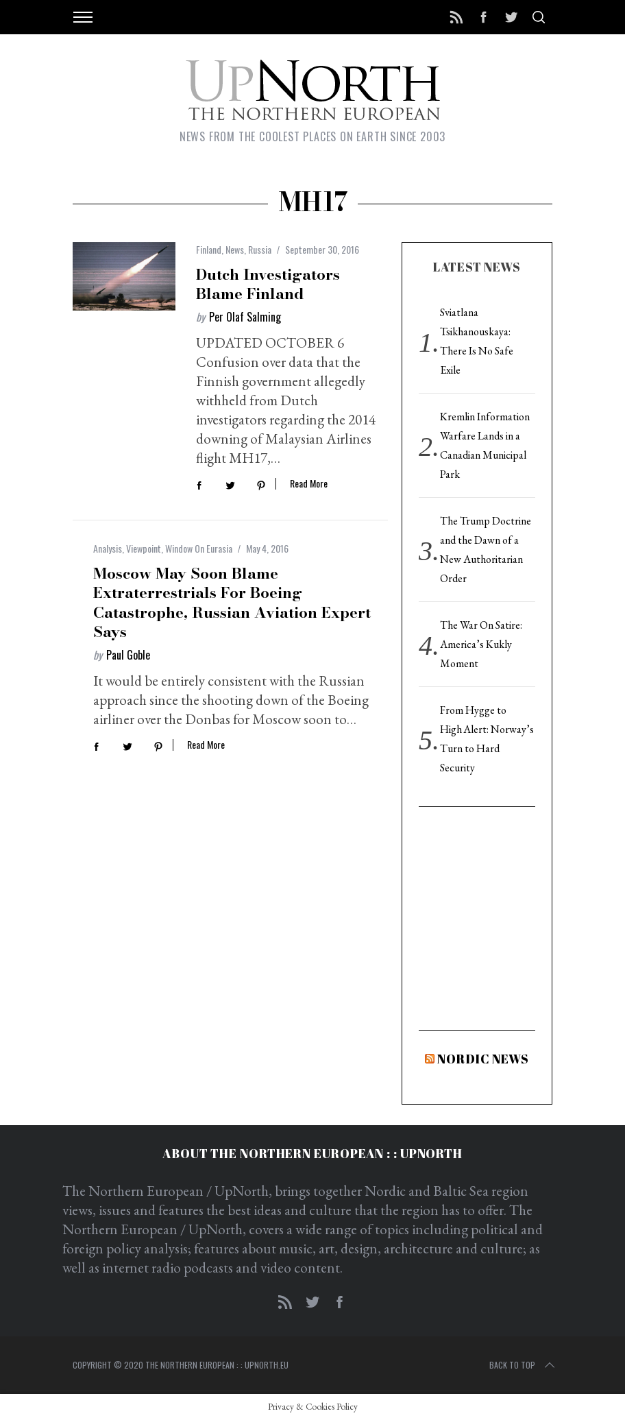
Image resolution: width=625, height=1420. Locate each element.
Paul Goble (128, 655)
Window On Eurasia (198, 548)
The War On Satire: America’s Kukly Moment (481, 644)
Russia (259, 249)
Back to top (523, 1365)
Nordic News (483, 1058)
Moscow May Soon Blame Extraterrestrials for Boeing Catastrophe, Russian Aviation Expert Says (232, 603)
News (234, 249)
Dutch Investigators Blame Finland (268, 284)
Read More (309, 484)
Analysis (107, 548)
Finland (208, 249)
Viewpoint (143, 548)
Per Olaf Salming (245, 317)
